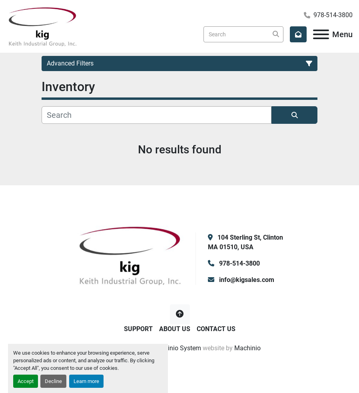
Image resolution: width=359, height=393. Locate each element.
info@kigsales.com (245, 280)
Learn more (86, 381)
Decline (53, 381)
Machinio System (176, 348)
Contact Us (216, 329)
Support (138, 329)
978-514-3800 (333, 15)
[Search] (243, 34)
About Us (174, 329)
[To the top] (180, 314)
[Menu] (321, 34)
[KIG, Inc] (130, 254)
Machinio (247, 348)
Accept (26, 381)
